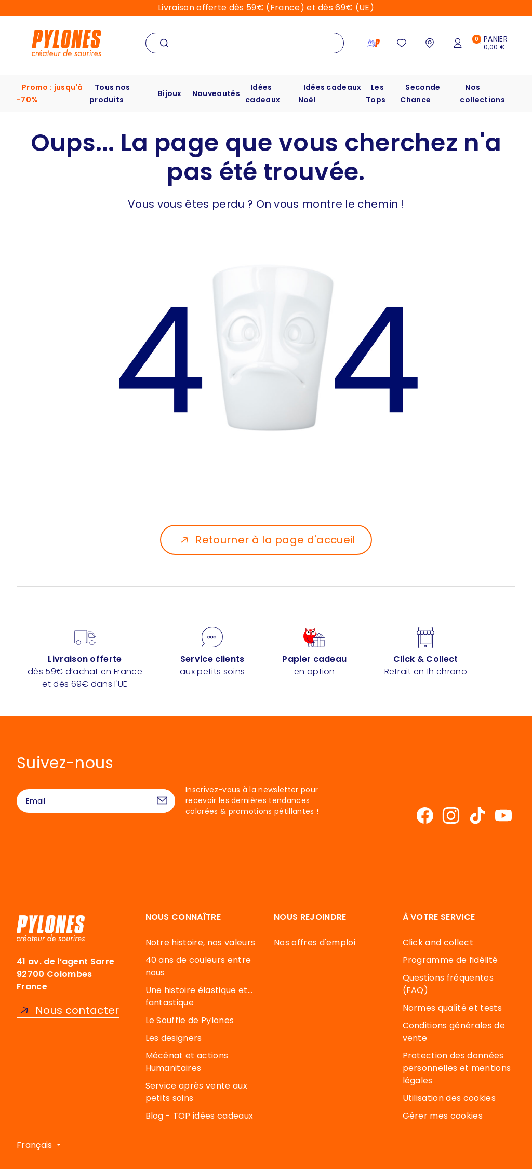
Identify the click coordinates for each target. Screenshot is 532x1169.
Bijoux (170, 93)
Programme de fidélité (450, 960)
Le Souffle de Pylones (189, 1020)
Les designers (173, 1038)
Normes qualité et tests (452, 1008)
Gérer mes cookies (443, 1116)
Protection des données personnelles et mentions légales (457, 1068)
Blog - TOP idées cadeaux (199, 1116)
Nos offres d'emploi (314, 942)
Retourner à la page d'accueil (275, 540)
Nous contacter (77, 1010)
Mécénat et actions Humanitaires (187, 1062)
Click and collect (438, 942)
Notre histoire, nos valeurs (200, 942)
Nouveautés (216, 93)
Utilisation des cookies (449, 1098)
